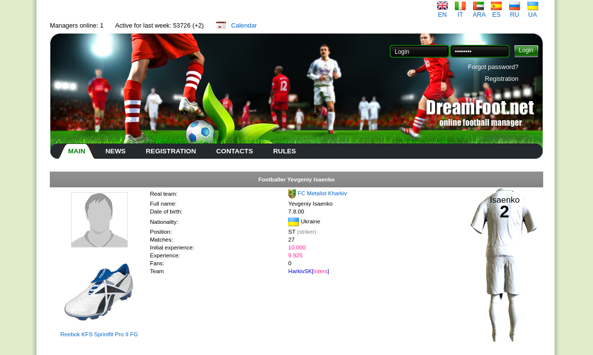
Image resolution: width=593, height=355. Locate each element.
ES (496, 11)
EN (442, 11)
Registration (502, 78)
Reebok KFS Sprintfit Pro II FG (99, 334)
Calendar (244, 25)
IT (460, 11)
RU (514, 11)
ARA (479, 11)
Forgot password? (493, 67)
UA (532, 11)
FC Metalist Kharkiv (322, 193)
